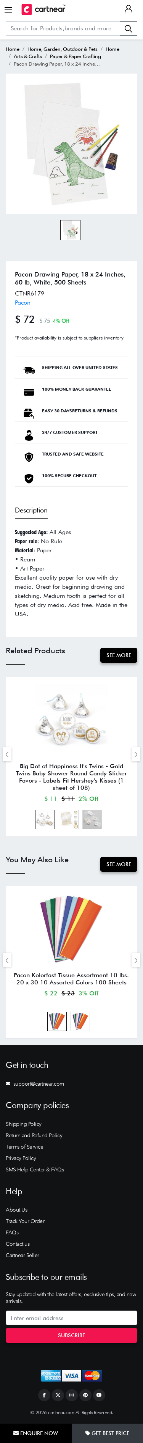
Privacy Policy (21, 1158)
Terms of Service (24, 1146)
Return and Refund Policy (34, 1135)
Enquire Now (35, 1433)
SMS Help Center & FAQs (35, 1169)
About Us (16, 1209)
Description (31, 510)
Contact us (17, 1243)
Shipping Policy (24, 1124)
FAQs (12, 1232)
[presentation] (7, 754)
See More (118, 655)
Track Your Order (25, 1221)
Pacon (23, 302)
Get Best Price (107, 1433)
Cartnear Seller (22, 1255)
